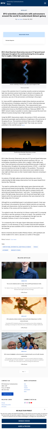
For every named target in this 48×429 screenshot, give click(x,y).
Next (24, 371)
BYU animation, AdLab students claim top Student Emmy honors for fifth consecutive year (24, 320)
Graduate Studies (15, 250)
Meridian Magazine (11, 40)
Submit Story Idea (10, 394)
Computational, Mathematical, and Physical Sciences (17, 246)
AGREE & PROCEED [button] (24, 426)
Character (24, 280)
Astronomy (5, 250)
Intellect (24, 10)
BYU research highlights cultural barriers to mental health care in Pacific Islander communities (24, 355)
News (9, 4)
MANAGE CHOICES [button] (24, 421)
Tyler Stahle (19, 19)
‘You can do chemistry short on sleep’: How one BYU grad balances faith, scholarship (24, 284)
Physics (36, 246)
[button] (44, 410)
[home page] (3, 3)
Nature (24, 125)
